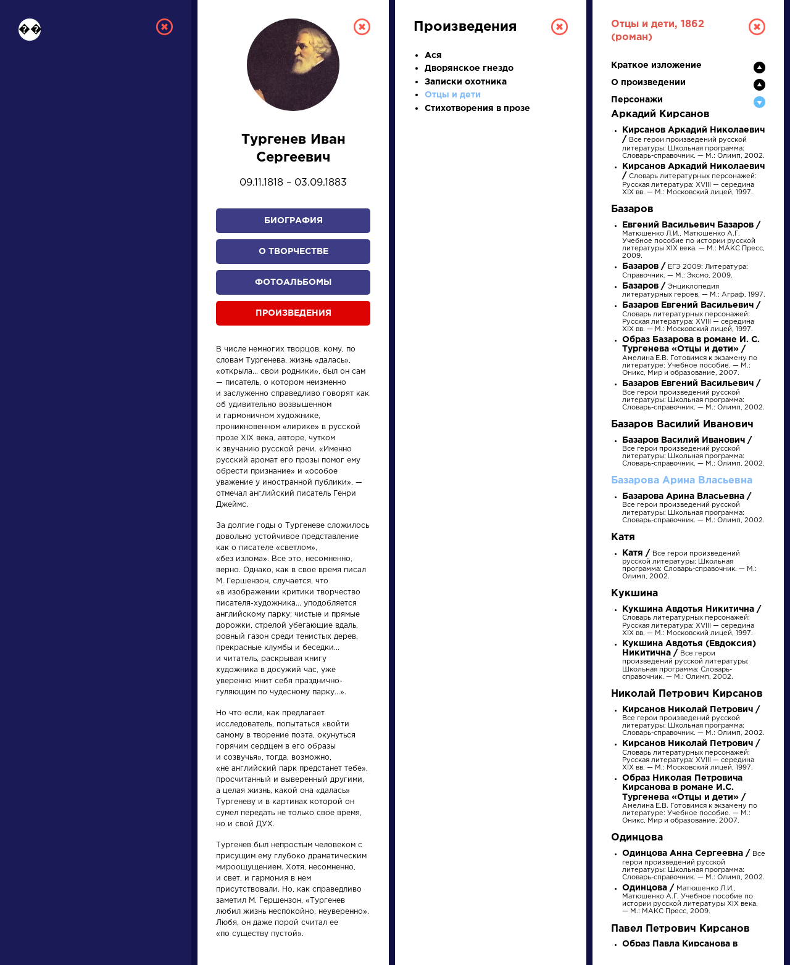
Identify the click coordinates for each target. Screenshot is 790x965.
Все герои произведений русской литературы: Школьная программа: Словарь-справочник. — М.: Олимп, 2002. (693, 396)
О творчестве (293, 251)
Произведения (293, 313)
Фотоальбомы (293, 282)
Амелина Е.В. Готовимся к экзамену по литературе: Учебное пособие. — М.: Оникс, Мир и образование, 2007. (691, 356)
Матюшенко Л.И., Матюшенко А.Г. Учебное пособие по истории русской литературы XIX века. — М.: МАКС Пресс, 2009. (693, 241)
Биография (293, 220)
